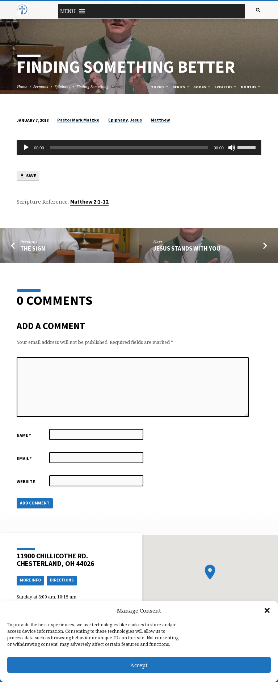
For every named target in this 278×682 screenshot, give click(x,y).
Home (22, 86)
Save (28, 176)
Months (251, 87)
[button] (267, 610)
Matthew (160, 120)
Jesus (136, 120)
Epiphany (62, 86)
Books (202, 87)
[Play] (26, 147)
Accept (139, 665)
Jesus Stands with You (186, 248)
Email (24, 458)
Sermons (40, 86)
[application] (139, 147)
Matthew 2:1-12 (89, 202)
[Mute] (231, 147)
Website (26, 481)
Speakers (225, 87)
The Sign (32, 248)
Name (24, 435)
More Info (30, 580)
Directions (62, 580)
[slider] (129, 147)
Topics (160, 87)
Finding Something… (94, 86)
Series (181, 87)
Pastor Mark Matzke (78, 120)
